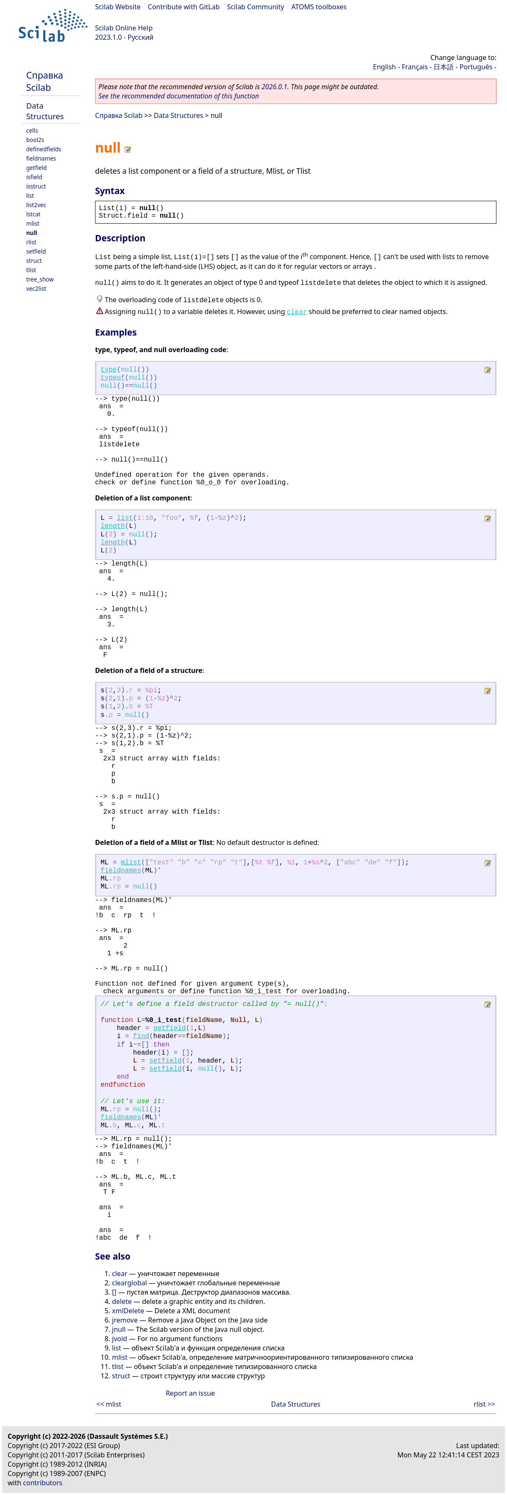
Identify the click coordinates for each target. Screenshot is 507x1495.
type (109, 370)
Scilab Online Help (124, 28)
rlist (31, 242)
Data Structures (45, 110)
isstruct (36, 186)
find (141, 1036)
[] (114, 1292)
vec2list (36, 288)
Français (415, 66)
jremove (125, 1320)
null (31, 233)
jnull (118, 1329)
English (384, 66)
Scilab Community (255, 6)
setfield (36, 251)
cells (32, 130)
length (113, 526)
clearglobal (129, 1282)
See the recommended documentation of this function (178, 96)
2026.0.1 (274, 86)
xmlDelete (128, 1310)
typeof (113, 378)
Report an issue (190, 1393)
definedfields (43, 149)
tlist (31, 270)
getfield (36, 168)
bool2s (35, 140)
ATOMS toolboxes (319, 6)
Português (476, 66)
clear (297, 312)
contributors (43, 1482)
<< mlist (108, 1404)
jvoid (119, 1338)
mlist (32, 223)
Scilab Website (118, 6)
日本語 (443, 66)
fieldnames (41, 158)
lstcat (33, 214)
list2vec (36, 205)
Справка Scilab (44, 81)
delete (122, 1301)
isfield (34, 177)
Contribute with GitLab (184, 6)
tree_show (40, 279)
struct (34, 261)
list (30, 195)
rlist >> (484, 1404)
